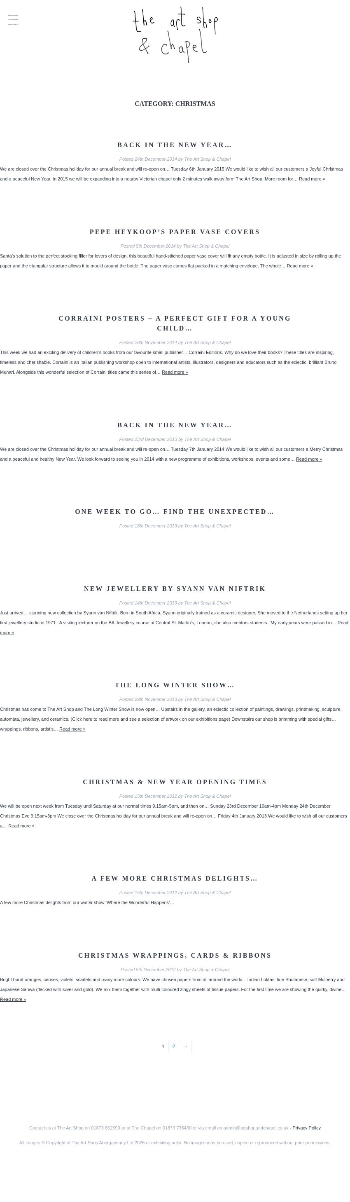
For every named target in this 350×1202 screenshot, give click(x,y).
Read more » (312, 178)
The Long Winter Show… (175, 685)
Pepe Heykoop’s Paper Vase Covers (175, 231)
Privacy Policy (306, 1127)
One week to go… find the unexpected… (175, 511)
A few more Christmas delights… (174, 878)
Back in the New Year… (174, 144)
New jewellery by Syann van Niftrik (175, 588)
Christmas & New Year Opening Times (175, 781)
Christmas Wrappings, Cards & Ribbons (175, 955)
